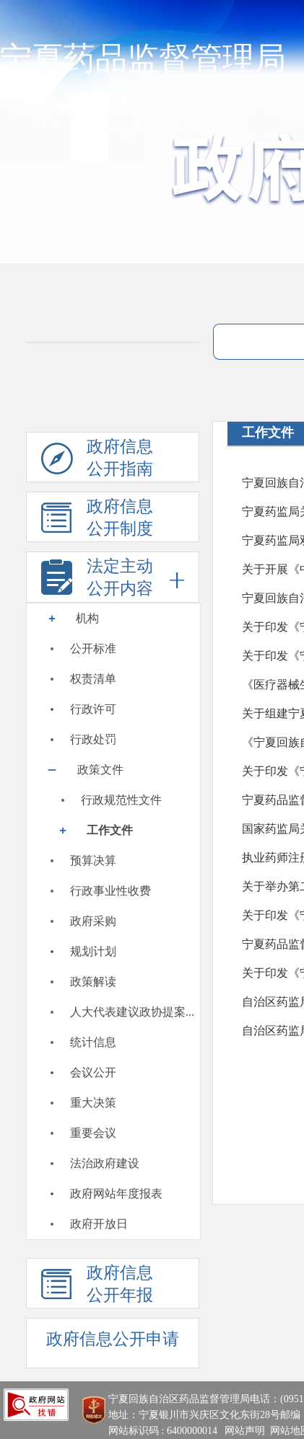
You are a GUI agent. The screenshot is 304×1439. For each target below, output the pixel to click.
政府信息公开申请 (112, 1339)
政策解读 (93, 981)
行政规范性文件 (121, 800)
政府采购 (93, 921)
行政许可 (93, 709)
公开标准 (93, 648)
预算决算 (93, 860)
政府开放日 (99, 1224)
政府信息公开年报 (97, 1286)
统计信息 (93, 1042)
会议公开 (93, 1072)
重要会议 (93, 1133)
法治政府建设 (104, 1163)
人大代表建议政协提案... (132, 1012)
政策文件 (100, 769)
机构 (87, 618)
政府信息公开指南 (97, 460)
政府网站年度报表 (116, 1193)
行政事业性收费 (110, 891)
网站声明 (245, 1430)
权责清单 (93, 679)
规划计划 (93, 951)
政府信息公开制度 (97, 519)
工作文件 (110, 830)
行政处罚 (93, 739)
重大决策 (93, 1103)
